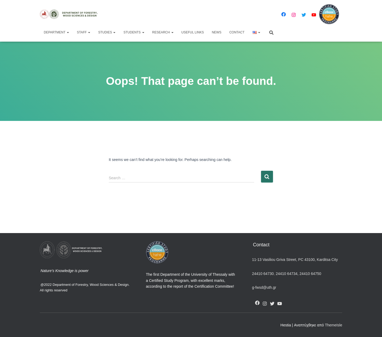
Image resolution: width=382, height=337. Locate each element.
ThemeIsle (333, 325)
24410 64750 (310, 274)
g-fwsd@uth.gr (264, 287)
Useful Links (192, 32)
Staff (83, 32)
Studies (106, 32)
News (216, 32)
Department (56, 32)
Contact (236, 32)
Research (162, 32)
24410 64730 (263, 274)
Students (133, 32)
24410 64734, (287, 274)
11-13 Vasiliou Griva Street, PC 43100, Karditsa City (295, 259)
